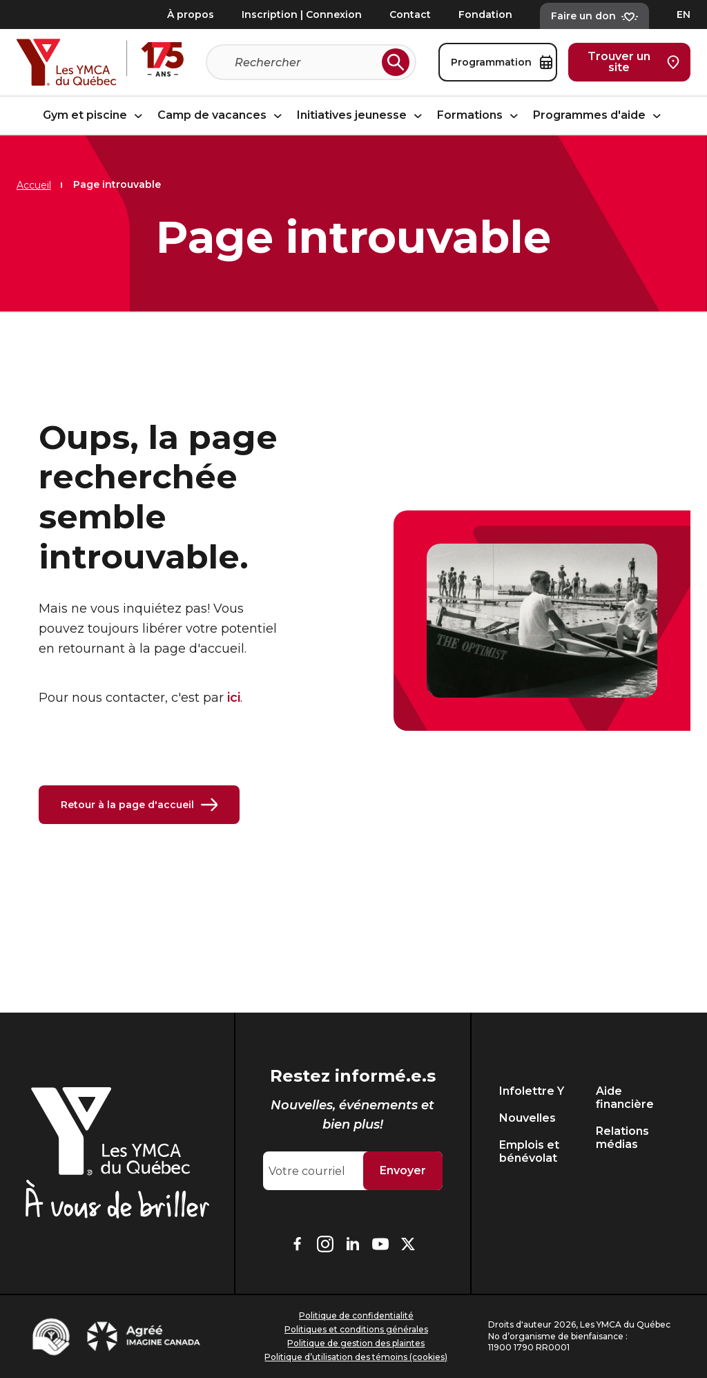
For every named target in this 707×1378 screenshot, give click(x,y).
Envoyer (403, 1170)
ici (233, 697)
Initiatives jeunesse (361, 115)
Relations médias (622, 1138)
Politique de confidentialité (356, 1315)
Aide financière (625, 1097)
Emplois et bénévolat (529, 1151)
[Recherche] (305, 62)
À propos (190, 14)
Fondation (485, 14)
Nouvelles (527, 1118)
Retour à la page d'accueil (139, 804)
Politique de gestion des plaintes (356, 1343)
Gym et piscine (94, 115)
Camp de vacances (221, 115)
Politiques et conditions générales (356, 1329)
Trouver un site (633, 62)
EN (683, 14)
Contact (410, 14)
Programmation (501, 62)
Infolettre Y (531, 1091)
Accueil (34, 185)
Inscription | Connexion (302, 14)
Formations (479, 115)
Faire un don (594, 15)
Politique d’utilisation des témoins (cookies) (355, 1357)
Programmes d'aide (599, 115)
